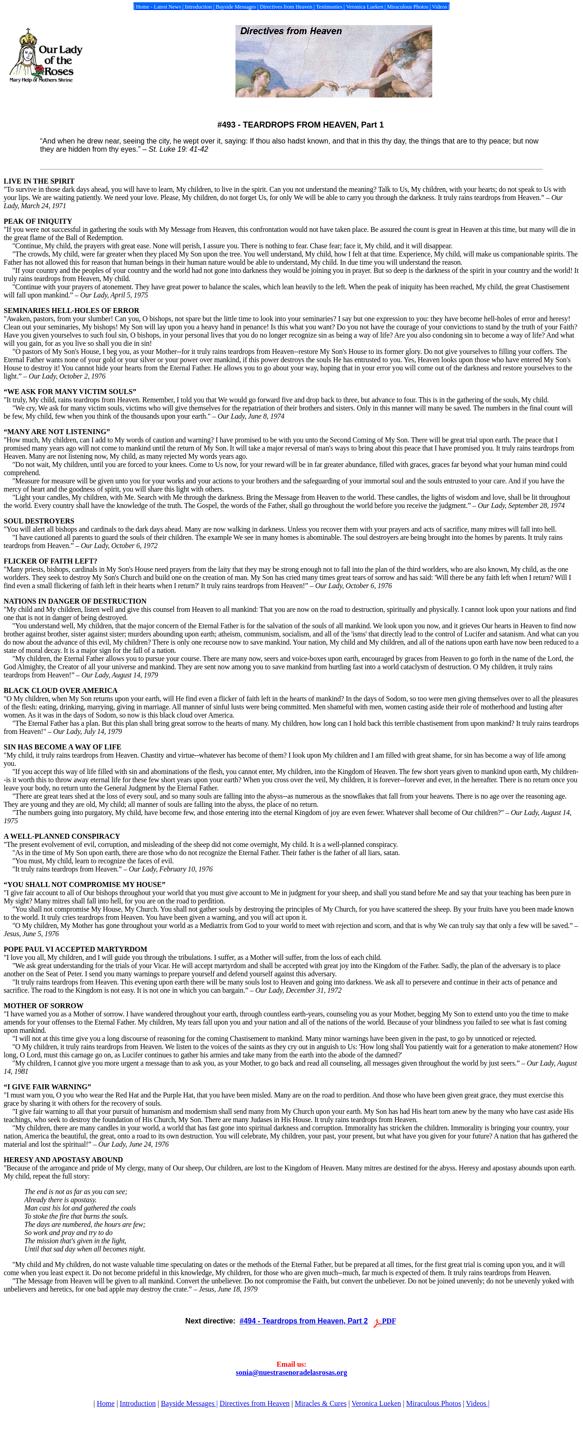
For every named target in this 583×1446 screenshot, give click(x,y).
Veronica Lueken (376, 1403)
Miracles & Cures (321, 1403)
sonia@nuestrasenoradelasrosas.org (291, 1372)
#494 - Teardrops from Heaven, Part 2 (304, 1321)
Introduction (138, 1403)
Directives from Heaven (255, 1403)
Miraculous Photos (433, 1403)
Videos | (478, 1403)
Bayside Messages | (189, 1403)
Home (106, 1403)
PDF (389, 1321)
